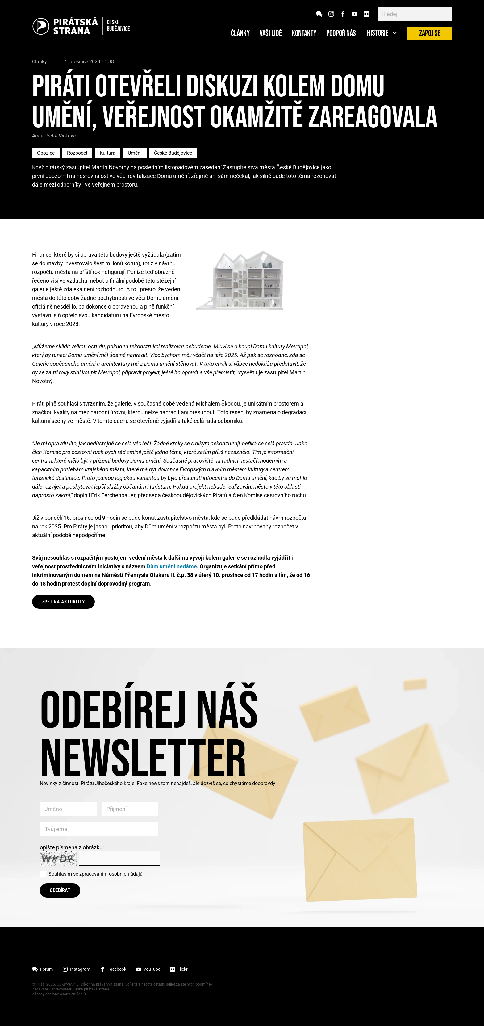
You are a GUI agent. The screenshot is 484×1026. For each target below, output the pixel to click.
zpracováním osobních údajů (111, 874)
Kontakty (304, 34)
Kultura (107, 153)
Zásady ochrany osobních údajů (59, 994)
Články (240, 34)
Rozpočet (77, 153)
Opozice (46, 153)
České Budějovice (173, 153)
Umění (135, 153)
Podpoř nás (341, 34)
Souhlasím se (95, 874)
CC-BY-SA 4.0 (68, 984)
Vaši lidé (271, 34)
